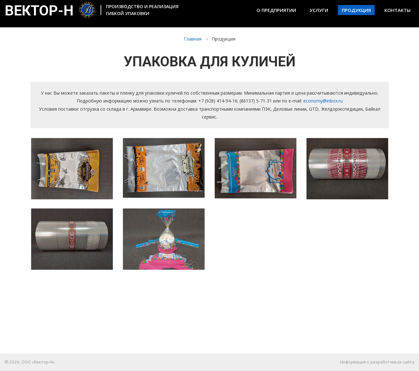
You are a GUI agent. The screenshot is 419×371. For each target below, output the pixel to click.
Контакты (397, 10)
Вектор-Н (50, 12)
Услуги (319, 10)
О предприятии (276, 10)
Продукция (356, 10)
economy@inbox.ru (323, 101)
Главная (192, 39)
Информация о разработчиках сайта (377, 362)
